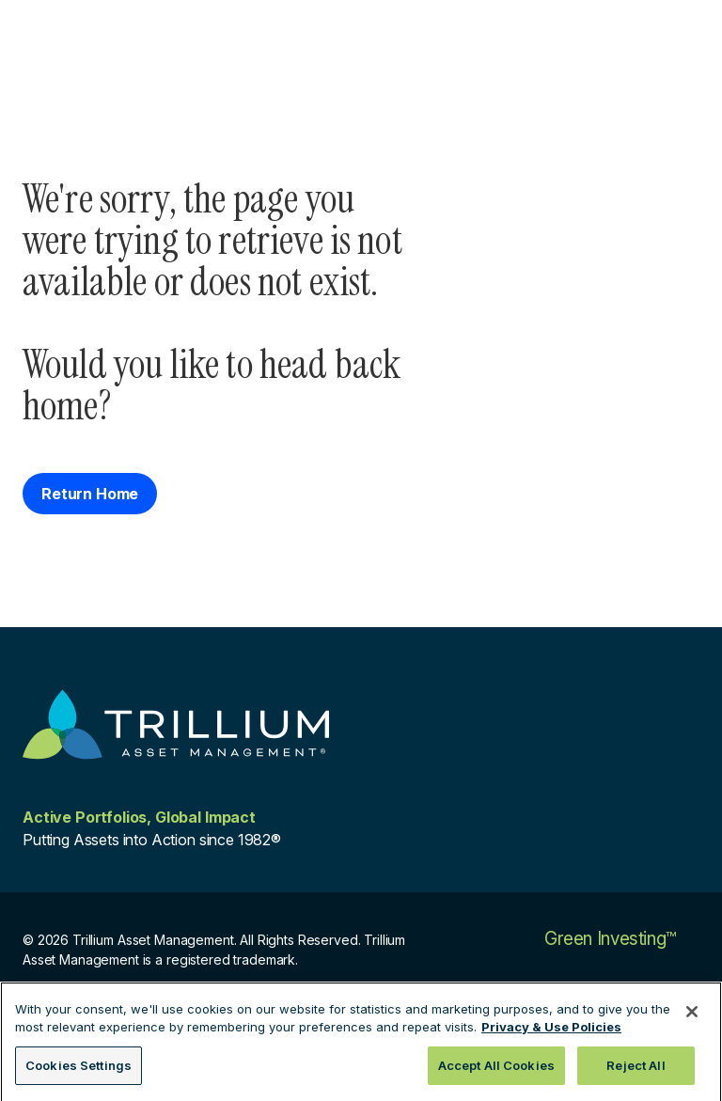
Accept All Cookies (496, 1070)
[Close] (692, 1017)
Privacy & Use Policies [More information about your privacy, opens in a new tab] (551, 1032)
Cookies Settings (78, 1070)
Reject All (635, 1070)
